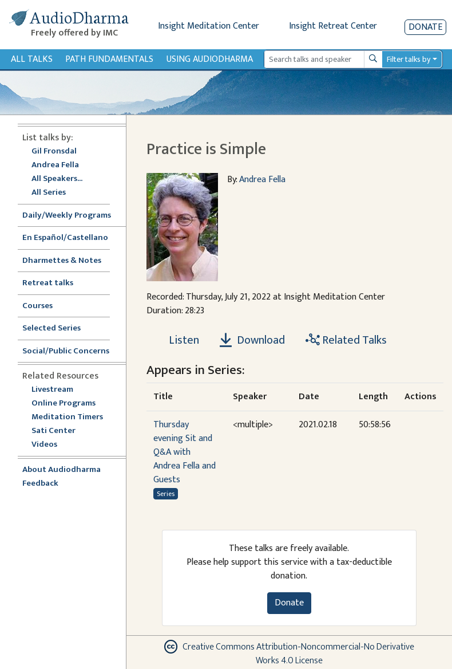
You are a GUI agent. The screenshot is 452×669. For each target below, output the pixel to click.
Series (166, 493)
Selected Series (58, 328)
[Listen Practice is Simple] (177, 340)
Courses (37, 306)
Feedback (40, 483)
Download (252, 340)
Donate (425, 27)
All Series (48, 192)
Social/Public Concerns (65, 351)
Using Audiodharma (209, 59)
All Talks (32, 59)
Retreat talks (47, 283)
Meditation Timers (67, 417)
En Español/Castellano (65, 238)
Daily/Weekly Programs (72, 215)
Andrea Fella (55, 165)
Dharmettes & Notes (61, 260)
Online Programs (63, 403)
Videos (50, 444)
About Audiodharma (61, 470)
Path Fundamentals (109, 59)
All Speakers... (56, 179)
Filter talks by (408, 59)
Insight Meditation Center (208, 26)
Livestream (52, 389)
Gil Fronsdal (54, 151)
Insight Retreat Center (333, 26)
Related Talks (346, 340)
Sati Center (53, 431)
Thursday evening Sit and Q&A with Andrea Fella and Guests (184, 452)
